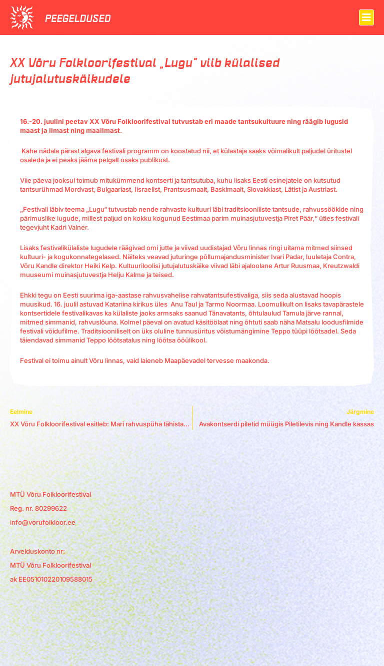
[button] (366, 17)
